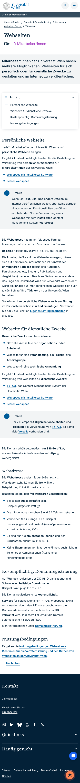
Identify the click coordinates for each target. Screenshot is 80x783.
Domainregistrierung (48, 625)
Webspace (18, 181)
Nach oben (13, 663)
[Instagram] (4, 725)
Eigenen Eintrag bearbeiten (47, 311)
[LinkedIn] (11, 725)
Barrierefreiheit (49, 770)
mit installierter (30, 174)
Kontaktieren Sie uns (13, 707)
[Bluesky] (19, 725)
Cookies (6, 776)
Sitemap (6, 770)
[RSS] (42, 725)
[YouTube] (27, 725)
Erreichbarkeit (9, 711)
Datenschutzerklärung (26, 770)
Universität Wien (12, 22)
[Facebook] (34, 725)
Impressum (66, 770)
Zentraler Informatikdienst (14, 14)
